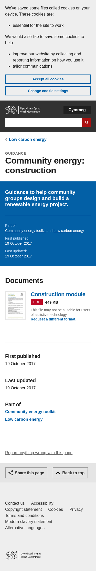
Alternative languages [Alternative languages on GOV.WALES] (25, 528)
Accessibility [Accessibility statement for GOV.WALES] (42, 503)
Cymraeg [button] (77, 110)
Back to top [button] (73, 473)
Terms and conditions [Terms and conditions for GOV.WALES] (24, 515)
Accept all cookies (47, 79)
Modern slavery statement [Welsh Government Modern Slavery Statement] (28, 521)
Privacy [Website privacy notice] (76, 509)
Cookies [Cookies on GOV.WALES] (55, 509)
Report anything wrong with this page (38, 453)
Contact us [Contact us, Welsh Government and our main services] (15, 503)
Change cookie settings (48, 91)
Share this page (29, 473)
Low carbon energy (28, 139)
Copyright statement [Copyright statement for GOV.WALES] (23, 509)
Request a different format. (53, 319)
